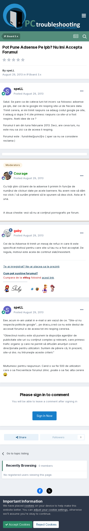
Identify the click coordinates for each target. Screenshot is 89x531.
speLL (10, 70)
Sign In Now (44, 415)
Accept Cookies (17, 524)
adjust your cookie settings (51, 509)
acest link (48, 277)
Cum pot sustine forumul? (20, 273)
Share (21, 437)
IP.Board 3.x (34, 74)
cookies (29, 505)
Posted (28, 93)
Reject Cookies (46, 524)
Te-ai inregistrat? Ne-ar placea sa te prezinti (31, 266)
